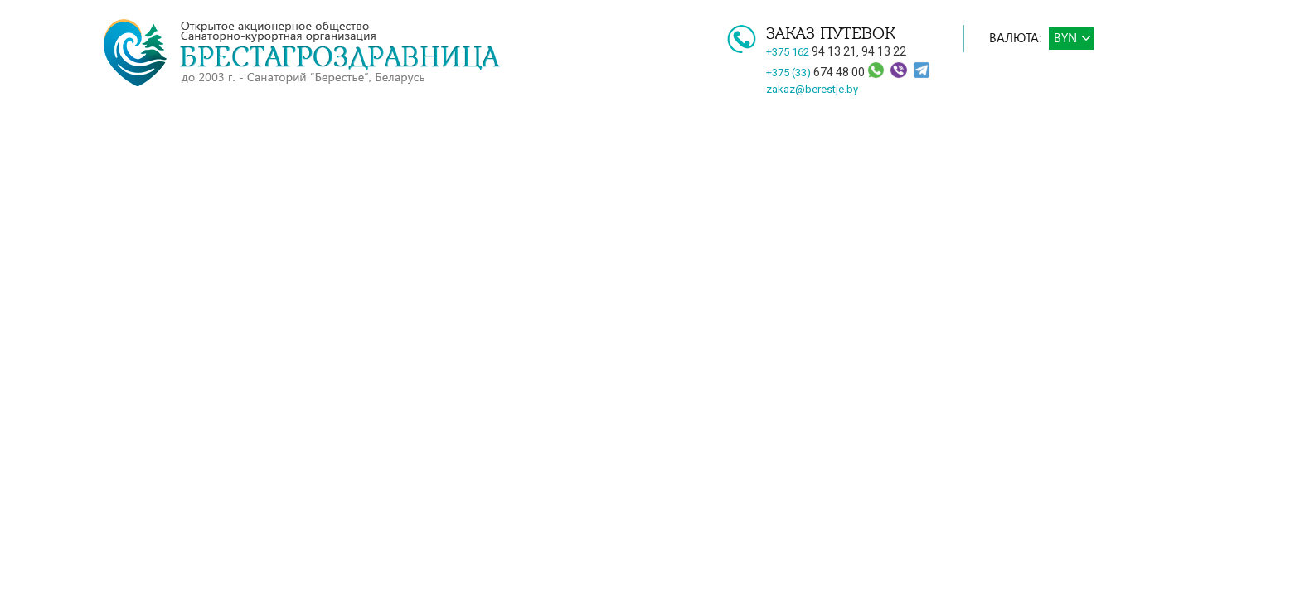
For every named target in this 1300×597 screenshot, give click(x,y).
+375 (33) (816, 72)
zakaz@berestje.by (812, 89)
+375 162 (811, 52)
